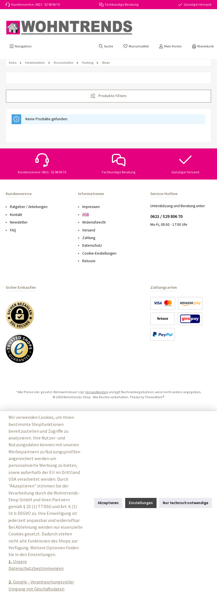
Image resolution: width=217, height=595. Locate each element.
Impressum (91, 206)
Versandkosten (96, 392)
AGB (85, 214)
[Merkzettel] (136, 46)
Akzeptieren (108, 502)
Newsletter (18, 222)
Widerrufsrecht (94, 222)
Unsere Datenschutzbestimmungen (36, 565)
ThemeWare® (154, 397)
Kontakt (16, 214)
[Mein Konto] (170, 46)
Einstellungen (141, 502)
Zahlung (88, 237)
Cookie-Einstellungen (99, 253)
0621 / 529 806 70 (166, 216)
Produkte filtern (108, 95)
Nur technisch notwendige (185, 502)
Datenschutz (92, 245)
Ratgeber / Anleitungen (28, 206)
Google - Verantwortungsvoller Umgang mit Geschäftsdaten (41, 585)
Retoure (89, 261)
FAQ (13, 230)
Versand (88, 230)
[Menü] (20, 46)
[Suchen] (106, 46)
